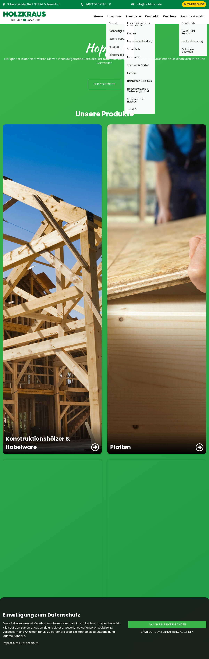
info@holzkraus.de (149, 4)
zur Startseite (104, 84)
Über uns (114, 16)
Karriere (169, 16)
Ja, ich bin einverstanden (167, 624)
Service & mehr (192, 16)
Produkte (133, 16)
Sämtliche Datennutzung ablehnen (167, 632)
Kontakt (152, 16)
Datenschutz (29, 643)
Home (98, 16)
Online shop (194, 4)
